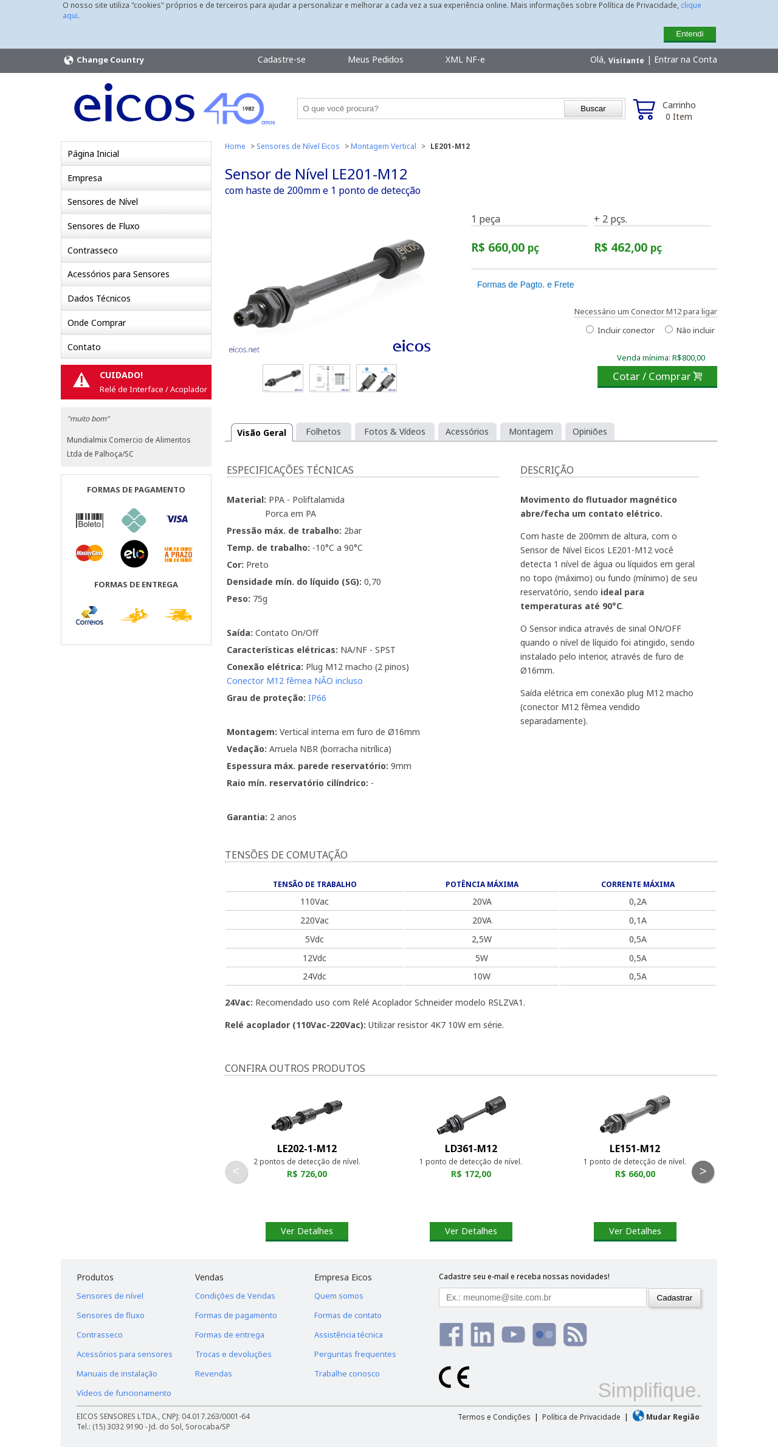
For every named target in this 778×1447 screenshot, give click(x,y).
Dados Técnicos (99, 298)
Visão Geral (261, 432)
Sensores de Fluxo (103, 226)
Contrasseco (92, 250)
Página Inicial (93, 153)
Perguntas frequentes (355, 1354)
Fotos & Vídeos (394, 431)
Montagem (531, 431)
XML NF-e (465, 59)
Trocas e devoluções (233, 1354)
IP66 (317, 697)
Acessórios (467, 431)
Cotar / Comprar (657, 376)
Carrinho (679, 110)
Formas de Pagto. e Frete (525, 284)
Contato (84, 347)
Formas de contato (348, 1315)
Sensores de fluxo (111, 1315)
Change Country (103, 60)
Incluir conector (620, 330)
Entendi (689, 33)
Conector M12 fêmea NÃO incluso (295, 680)
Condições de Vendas (235, 1295)
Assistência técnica (348, 1334)
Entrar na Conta (685, 59)
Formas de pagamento (236, 1315)
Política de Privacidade (581, 1417)
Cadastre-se (282, 59)
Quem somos (338, 1295)
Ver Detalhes (307, 1231)
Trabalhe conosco (347, 1373)
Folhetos (323, 431)
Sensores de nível (110, 1295)
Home (235, 146)
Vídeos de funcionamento (124, 1392)
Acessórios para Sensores (118, 274)
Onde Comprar (96, 322)
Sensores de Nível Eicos (298, 146)
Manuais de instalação (117, 1373)
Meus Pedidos (376, 59)
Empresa (84, 178)
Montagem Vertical (383, 146)
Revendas (213, 1373)
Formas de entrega (229, 1334)
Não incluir (690, 330)
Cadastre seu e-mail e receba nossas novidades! (524, 1276)
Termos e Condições (494, 1417)
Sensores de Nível (102, 201)
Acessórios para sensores (125, 1354)
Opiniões (590, 431)
